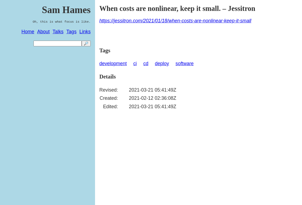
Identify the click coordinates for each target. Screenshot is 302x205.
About (43, 31)
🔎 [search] (86, 43)
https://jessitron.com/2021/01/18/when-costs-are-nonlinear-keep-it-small (175, 20)
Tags (71, 31)
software (185, 63)
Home (28, 31)
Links (85, 31)
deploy (162, 63)
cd (145, 63)
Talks (58, 31)
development (113, 63)
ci (135, 63)
